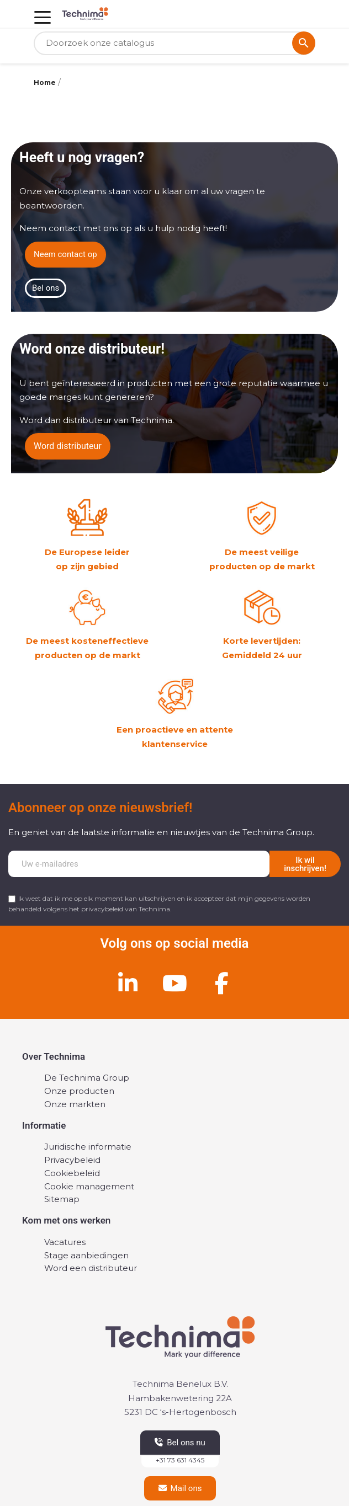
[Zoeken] (174, 43)
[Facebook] (221, 983)
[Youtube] (174, 983)
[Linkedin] (127, 983)
